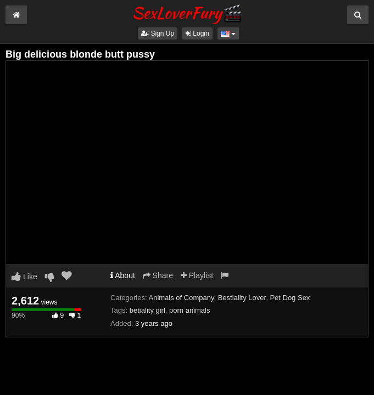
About (122, 275)
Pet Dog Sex (290, 298)
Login (197, 33)
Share (158, 275)
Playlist (197, 275)
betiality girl (147, 310)
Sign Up (157, 33)
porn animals (189, 310)
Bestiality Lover (242, 298)
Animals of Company (181, 298)
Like (24, 276)
